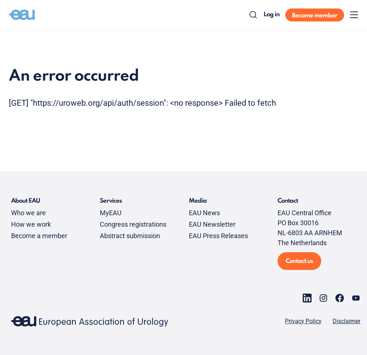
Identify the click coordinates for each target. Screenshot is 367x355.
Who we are (28, 213)
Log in (271, 14)
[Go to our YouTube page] (355, 298)
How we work (31, 224)
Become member (314, 16)
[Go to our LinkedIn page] (307, 298)
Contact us (299, 261)
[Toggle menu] (354, 14)
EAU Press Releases (218, 236)
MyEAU (111, 213)
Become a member (39, 236)
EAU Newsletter (212, 224)
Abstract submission (130, 236)
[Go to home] (22, 15)
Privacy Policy (303, 321)
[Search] (253, 14)
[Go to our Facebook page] (339, 298)
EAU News (204, 213)
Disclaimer (346, 321)
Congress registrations (133, 224)
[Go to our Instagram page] (323, 298)
